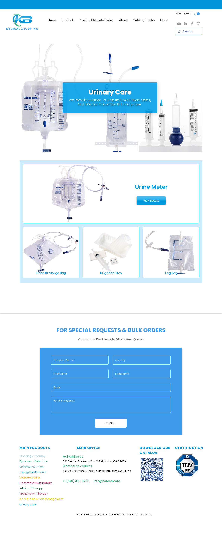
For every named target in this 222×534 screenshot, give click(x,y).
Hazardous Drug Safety (36, 482)
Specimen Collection (34, 461)
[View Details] (151, 200)
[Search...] (188, 31)
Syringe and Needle (33, 472)
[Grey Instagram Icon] (198, 24)
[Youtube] (179, 24)
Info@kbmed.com (107, 481)
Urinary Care (28, 504)
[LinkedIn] (185, 24)
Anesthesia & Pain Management (42, 499)
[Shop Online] (183, 13)
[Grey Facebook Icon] (192, 24)
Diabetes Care (30, 477)
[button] (68, 20)
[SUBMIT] (111, 423)
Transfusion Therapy (34, 493)
